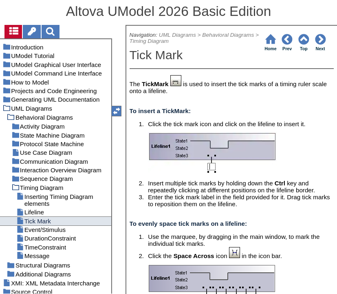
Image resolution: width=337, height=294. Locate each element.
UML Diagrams (177, 35)
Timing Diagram (149, 41)
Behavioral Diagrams (228, 35)
